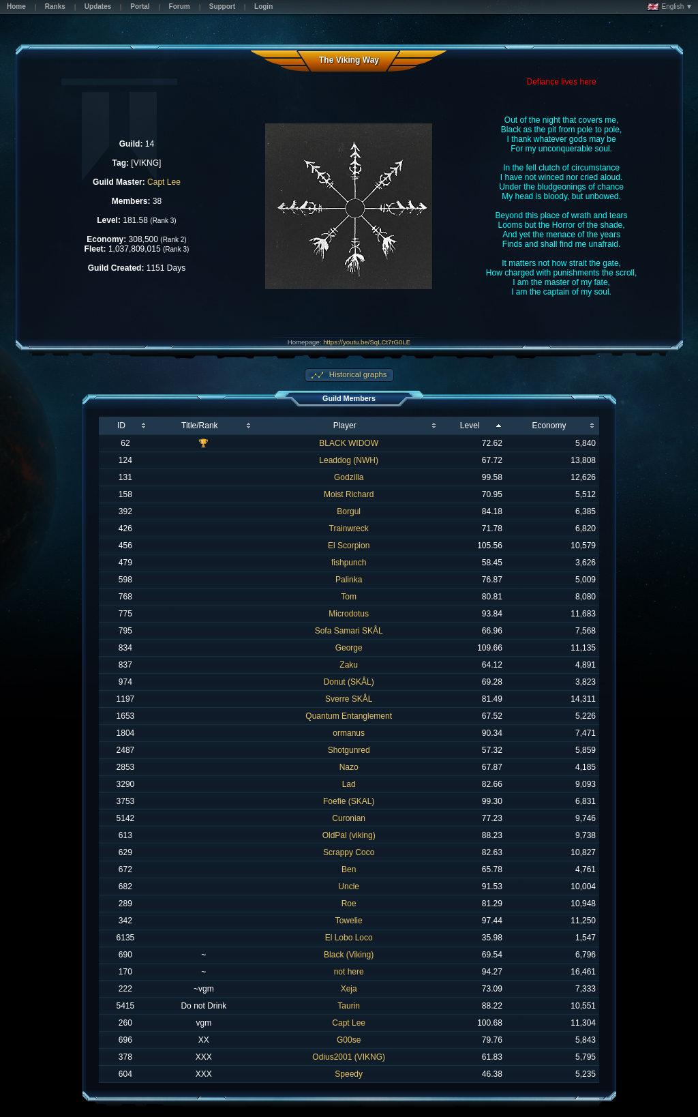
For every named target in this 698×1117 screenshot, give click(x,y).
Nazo (349, 767)
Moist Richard (349, 494)
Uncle (348, 886)
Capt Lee (164, 182)
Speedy (349, 1074)
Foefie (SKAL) (348, 801)
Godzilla (348, 477)
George (349, 648)
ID (121, 425)
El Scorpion (348, 545)
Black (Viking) (349, 954)
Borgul (349, 511)
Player (344, 425)
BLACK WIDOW (348, 443)
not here (349, 972)
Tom (348, 596)
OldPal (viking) (349, 835)
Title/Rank (199, 425)
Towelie (349, 920)
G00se (349, 1040)
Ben (349, 869)
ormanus (349, 733)
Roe (349, 903)
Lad (349, 784)
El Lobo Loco (349, 937)
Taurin (348, 1006)
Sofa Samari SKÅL (349, 631)
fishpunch (348, 562)
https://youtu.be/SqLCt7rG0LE (366, 342)
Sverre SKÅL (348, 699)
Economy (549, 425)
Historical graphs (357, 374)
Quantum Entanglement (348, 716)
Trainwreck (349, 528)
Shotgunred (349, 750)
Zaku (348, 665)
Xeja (349, 989)
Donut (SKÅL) (349, 682)
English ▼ (670, 7)
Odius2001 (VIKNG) (348, 1057)
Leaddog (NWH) (348, 460)
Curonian (348, 818)
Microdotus (349, 614)
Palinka (348, 579)
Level (470, 425)
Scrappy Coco (348, 852)
